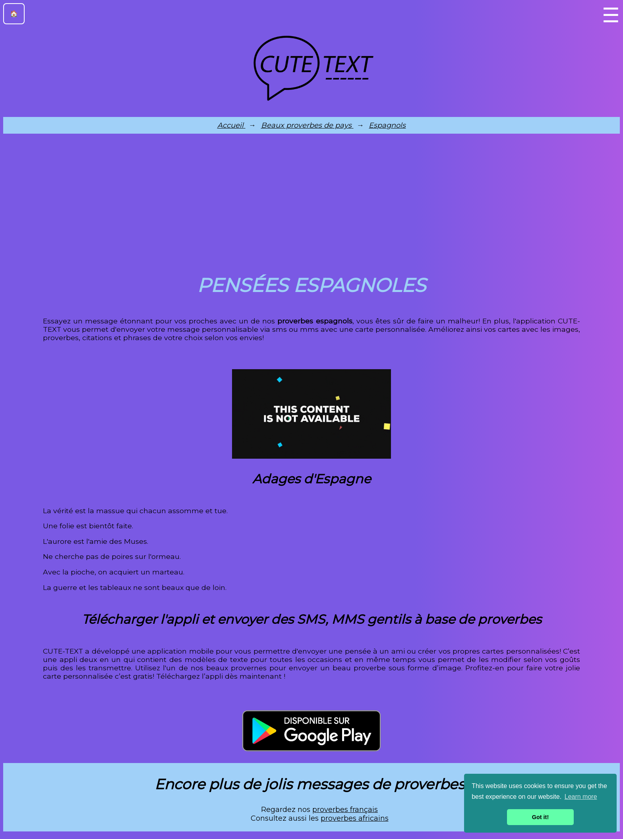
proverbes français (345, 809)
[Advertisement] (311, 202)
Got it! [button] (540, 817)
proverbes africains (355, 818)
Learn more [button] (581, 796)
